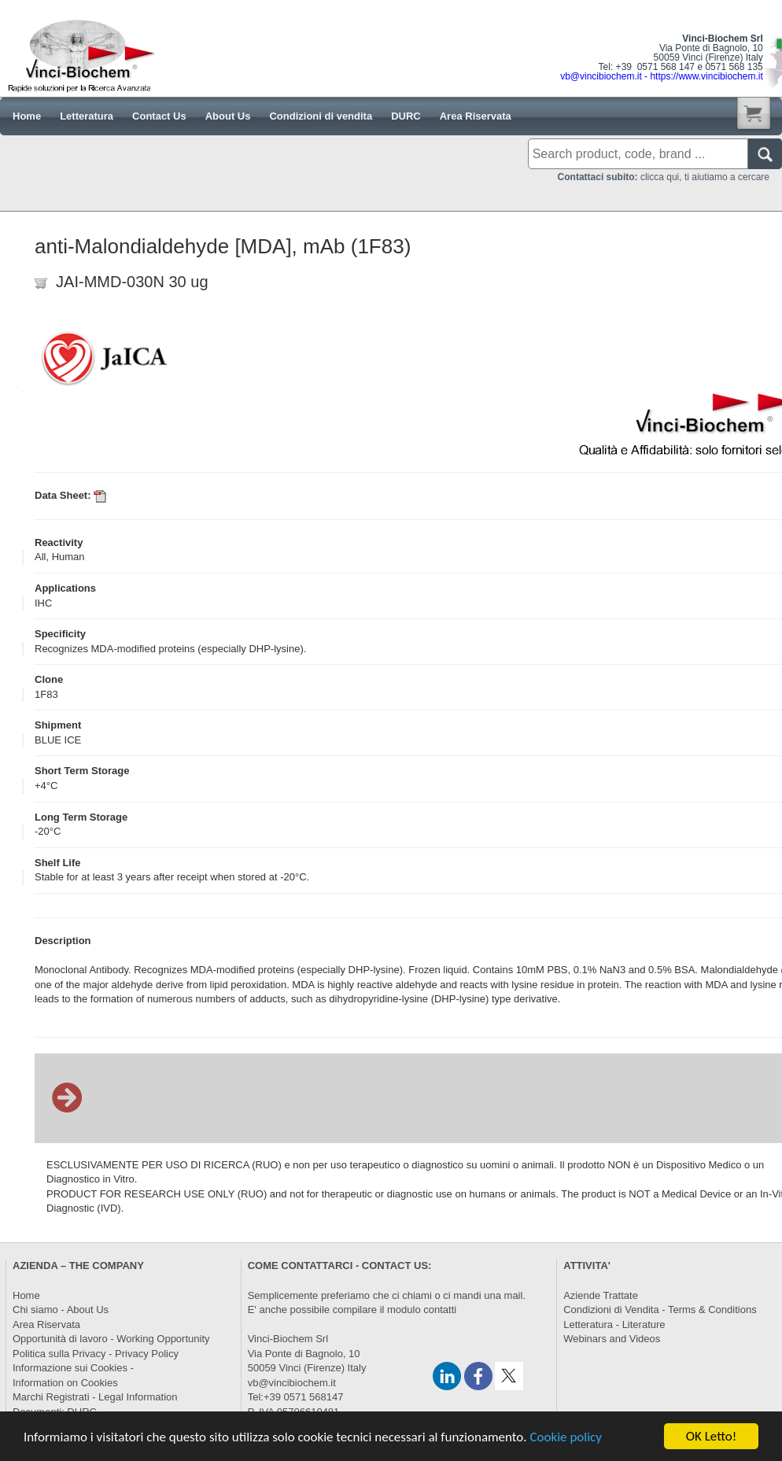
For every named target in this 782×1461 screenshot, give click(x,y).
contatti (439, 1309)
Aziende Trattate (600, 1295)
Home (26, 1295)
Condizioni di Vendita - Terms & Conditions (659, 1309)
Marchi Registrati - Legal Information (95, 1397)
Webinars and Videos (611, 1339)
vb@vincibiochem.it (292, 1383)
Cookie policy (565, 1438)
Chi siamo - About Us (61, 1309)
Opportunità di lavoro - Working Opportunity (111, 1339)
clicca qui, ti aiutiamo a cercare (663, 177)
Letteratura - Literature (614, 1324)
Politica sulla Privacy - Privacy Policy (96, 1354)
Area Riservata (46, 1324)
